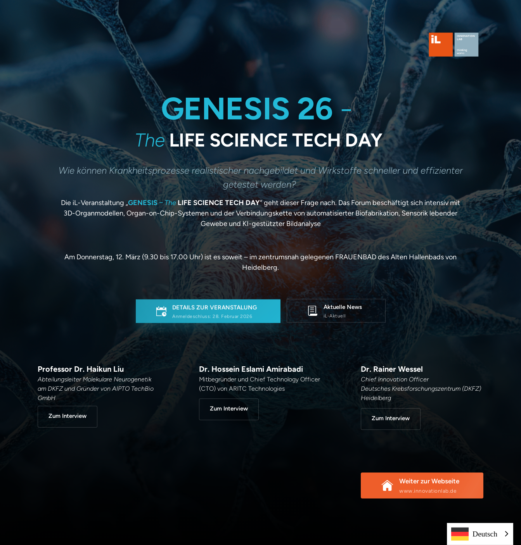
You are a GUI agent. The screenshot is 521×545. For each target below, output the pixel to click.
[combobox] (480, 534)
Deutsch (474, 534)
